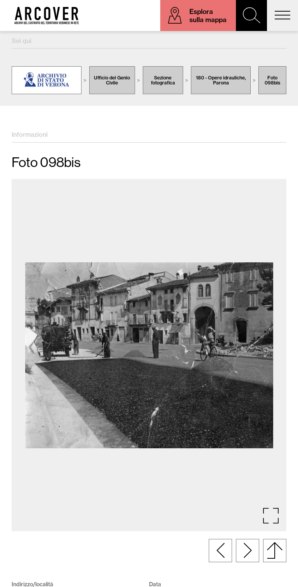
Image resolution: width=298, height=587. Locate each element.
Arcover (46, 15)
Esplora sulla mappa (208, 15)
